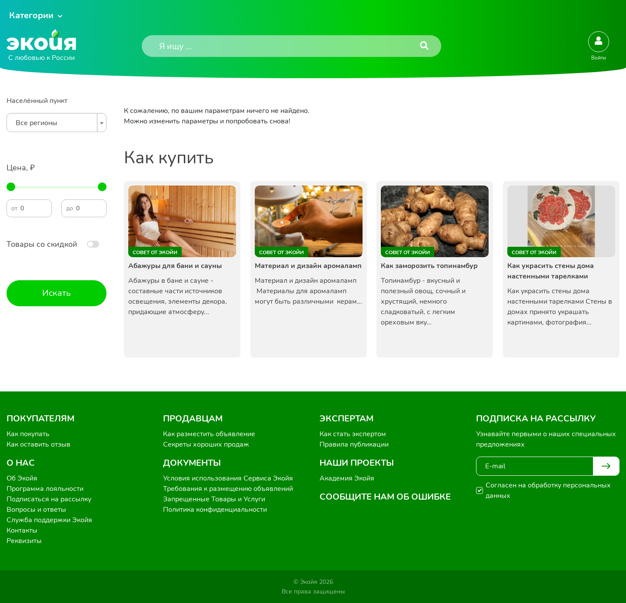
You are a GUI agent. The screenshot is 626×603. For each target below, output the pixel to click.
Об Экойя (22, 478)
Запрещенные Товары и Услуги (214, 499)
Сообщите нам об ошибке (385, 497)
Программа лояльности (45, 489)
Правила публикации (354, 444)
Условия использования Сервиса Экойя (228, 478)
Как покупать (28, 434)
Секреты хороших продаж (206, 444)
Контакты (22, 530)
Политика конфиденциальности (215, 509)
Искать (56, 293)
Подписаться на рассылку (49, 499)
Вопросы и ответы (36, 509)
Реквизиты (24, 541)
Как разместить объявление (209, 434)
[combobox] (57, 122)
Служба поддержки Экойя (49, 520)
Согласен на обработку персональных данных (548, 490)
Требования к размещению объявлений (228, 489)
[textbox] (54, 123)
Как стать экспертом (353, 434)
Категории (31, 15)
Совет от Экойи (155, 252)
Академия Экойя (347, 478)
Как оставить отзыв (38, 444)
